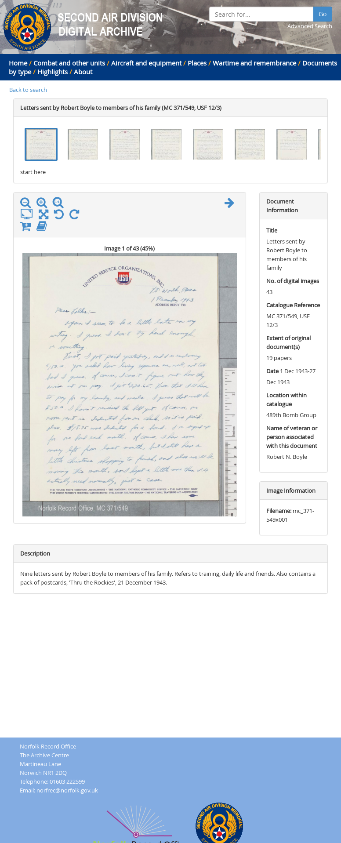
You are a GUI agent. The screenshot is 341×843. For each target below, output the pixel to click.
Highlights (52, 71)
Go (322, 14)
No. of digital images (292, 281)
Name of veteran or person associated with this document (291, 437)
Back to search (28, 90)
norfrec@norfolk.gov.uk (67, 790)
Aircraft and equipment (146, 62)
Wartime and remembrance (254, 62)
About (83, 71)
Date (272, 371)
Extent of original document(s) (288, 342)
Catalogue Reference (293, 305)
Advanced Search (309, 26)
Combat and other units (69, 62)
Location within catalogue (286, 399)
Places (197, 62)
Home (18, 62)
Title (271, 230)
